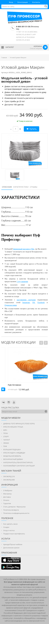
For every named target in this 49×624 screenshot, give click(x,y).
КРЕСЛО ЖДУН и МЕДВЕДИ (14, 453)
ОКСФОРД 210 (9, 476)
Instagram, (26, 303)
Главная (4, 57)
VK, (33, 303)
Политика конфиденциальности (16, 513)
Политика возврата (11, 510)
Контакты (36, 2)
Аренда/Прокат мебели (12, 544)
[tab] (7, 187)
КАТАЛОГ (7, 47)
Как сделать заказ (10, 524)
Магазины (7, 494)
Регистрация (22, 2)
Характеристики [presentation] (20, 187)
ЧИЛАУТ (6, 440)
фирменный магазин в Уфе (23, 249)
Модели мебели (10, 417)
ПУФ (5, 446)
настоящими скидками (26, 300)
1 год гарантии (22, 282)
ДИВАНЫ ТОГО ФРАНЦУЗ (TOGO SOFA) (19, 423)
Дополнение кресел (11, 547)
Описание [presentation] (7, 187)
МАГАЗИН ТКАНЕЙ (11, 470)
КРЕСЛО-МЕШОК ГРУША (13, 427)
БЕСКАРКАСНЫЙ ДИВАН (13, 459)
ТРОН (5, 433)
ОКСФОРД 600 (9, 480)
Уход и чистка (9, 530)
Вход (11, 2)
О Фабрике (7, 490)
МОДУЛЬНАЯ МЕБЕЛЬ (12, 456)
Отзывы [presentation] (33, 187)
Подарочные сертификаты (14, 533)
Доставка (7, 497)
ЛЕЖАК (6, 443)
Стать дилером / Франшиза (14, 507)
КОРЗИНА (38, 46)
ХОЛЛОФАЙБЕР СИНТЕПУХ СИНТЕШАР (19, 466)
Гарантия (7, 503)
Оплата (6, 500)
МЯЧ (5, 430)
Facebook (41, 303)
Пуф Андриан (7, 385)
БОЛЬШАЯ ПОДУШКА (12, 449)
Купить (31, 128)
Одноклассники (11, 305)
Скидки (6, 527)
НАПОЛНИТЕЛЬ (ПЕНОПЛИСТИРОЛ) (18, 462)
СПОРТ (6, 436)
